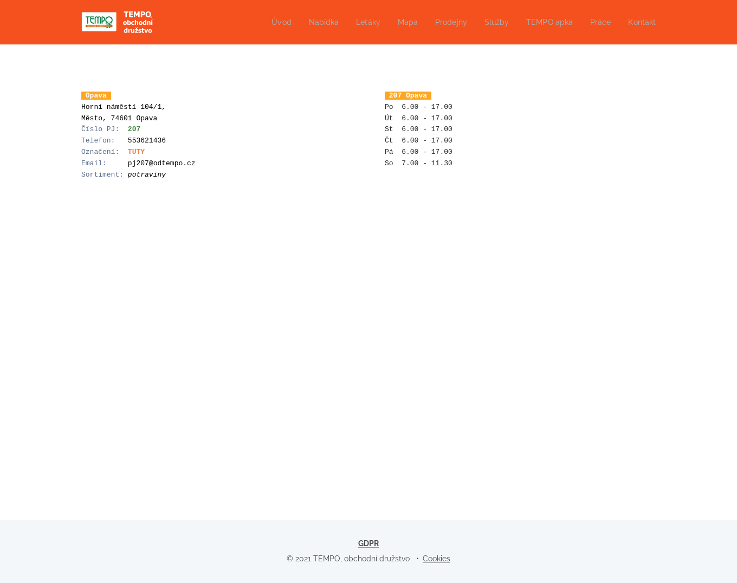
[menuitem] (266, 22)
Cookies (436, 558)
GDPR (368, 543)
